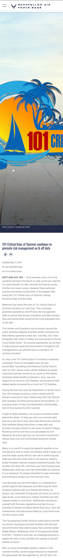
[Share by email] (11, 254)
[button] (4, 6)
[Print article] (5, 254)
